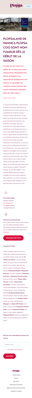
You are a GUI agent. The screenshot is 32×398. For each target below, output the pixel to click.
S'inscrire (9, 356)
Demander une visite (13, 238)
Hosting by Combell (16, 391)
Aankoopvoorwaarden (16, 384)
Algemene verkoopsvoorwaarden (16, 388)
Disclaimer (16, 381)
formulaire (6, 232)
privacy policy (19, 349)
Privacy (16, 378)
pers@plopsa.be (8, 203)
